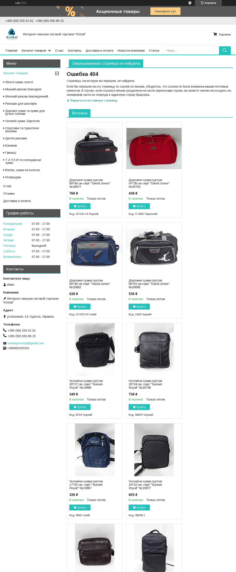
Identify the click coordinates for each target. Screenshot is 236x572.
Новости (126, 549)
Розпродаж (13, 177)
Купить (82, 206)
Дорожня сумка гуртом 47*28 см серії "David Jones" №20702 (142, 183)
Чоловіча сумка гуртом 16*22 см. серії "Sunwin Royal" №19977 (142, 384)
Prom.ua (137, 564)
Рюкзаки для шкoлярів (21, 103)
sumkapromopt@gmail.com (25, 343)
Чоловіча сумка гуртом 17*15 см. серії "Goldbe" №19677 (199, 384)
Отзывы (9, 193)
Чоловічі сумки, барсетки (22, 121)
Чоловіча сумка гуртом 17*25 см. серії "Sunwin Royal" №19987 (86, 384)
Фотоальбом (13, 549)
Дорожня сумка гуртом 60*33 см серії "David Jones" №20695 (86, 284)
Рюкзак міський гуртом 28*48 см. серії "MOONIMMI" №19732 (85, 485)
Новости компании (131, 50)
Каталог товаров (34, 50)
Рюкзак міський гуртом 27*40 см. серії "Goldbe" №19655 (143, 485)
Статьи (154, 50)
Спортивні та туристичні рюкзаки (22, 129)
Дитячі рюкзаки (16, 138)
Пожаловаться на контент (125, 568)
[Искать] (225, 50)
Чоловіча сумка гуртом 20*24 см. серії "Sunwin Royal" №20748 (199, 284)
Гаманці (10, 152)
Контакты (74, 50)
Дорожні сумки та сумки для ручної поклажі (25, 112)
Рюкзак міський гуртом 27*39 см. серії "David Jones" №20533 (198, 485)
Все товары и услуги (215, 525)
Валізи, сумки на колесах (22, 170)
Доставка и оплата (99, 50)
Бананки (11, 145)
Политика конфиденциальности (162, 568)
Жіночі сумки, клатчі (19, 82)
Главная (11, 50)
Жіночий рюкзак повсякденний (26, 96)
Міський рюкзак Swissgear (23, 89)
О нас (59, 50)
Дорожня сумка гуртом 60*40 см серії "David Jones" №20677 (86, 183)
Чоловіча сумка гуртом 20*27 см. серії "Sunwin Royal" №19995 (142, 284)
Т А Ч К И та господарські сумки (23, 161)
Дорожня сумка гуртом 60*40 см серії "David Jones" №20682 (199, 183)
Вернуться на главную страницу (94, 100)
